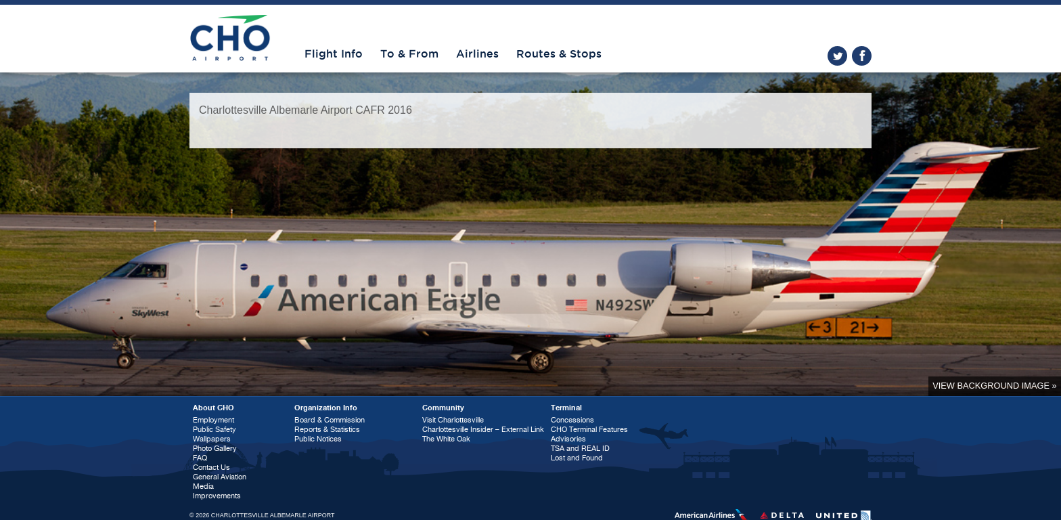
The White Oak (446, 439)
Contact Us (211, 467)
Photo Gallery (215, 448)
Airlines (477, 54)
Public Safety (214, 429)
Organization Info (325, 408)
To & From (409, 54)
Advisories (568, 439)
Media (203, 486)
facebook (862, 56)
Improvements (217, 496)
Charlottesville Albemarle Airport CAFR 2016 (305, 110)
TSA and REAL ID (580, 448)
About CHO (213, 408)
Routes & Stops (559, 54)
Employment (213, 420)
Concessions (572, 420)
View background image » (994, 386)
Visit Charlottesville (453, 420)
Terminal (566, 408)
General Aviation (219, 477)
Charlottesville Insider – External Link (483, 429)
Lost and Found (577, 458)
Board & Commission (329, 420)
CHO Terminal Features (589, 429)
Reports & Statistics (327, 429)
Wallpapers (212, 439)
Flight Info (333, 54)
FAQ (200, 458)
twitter (837, 56)
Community (443, 408)
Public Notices (318, 439)
